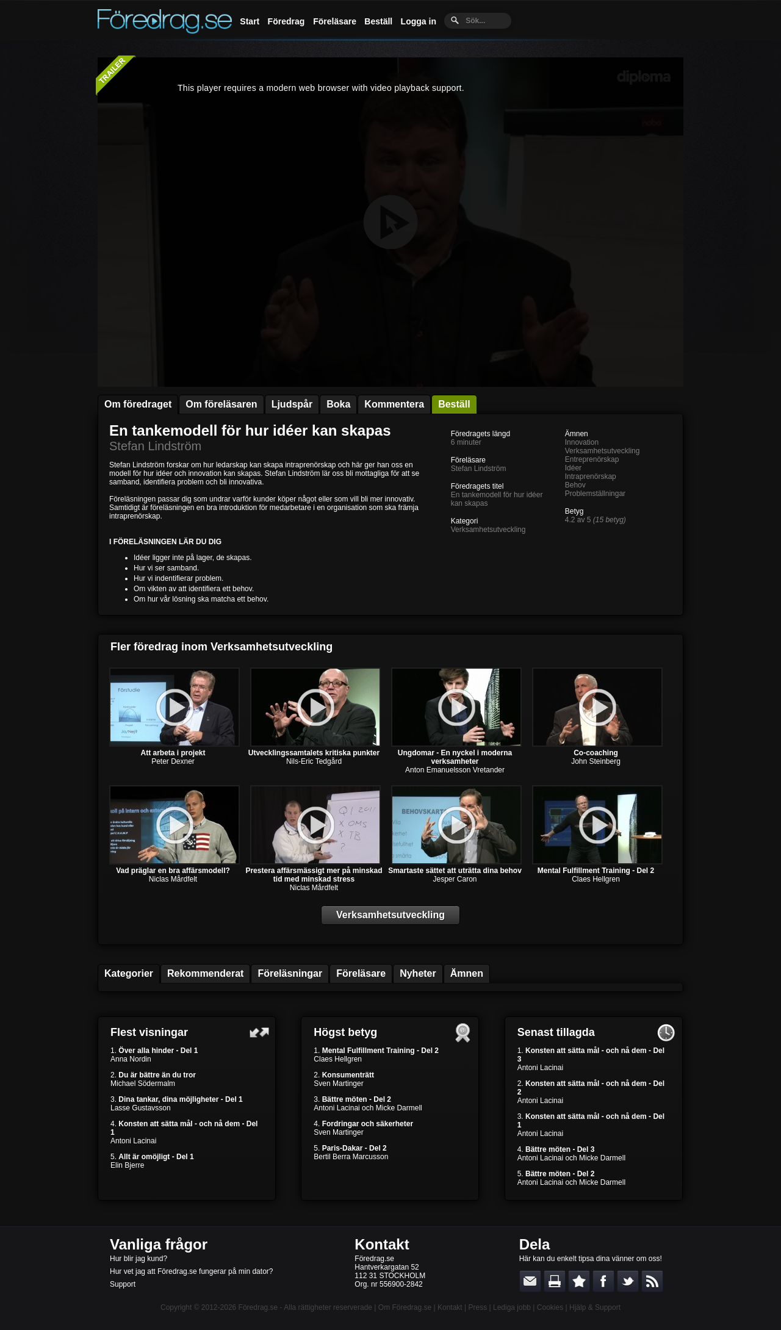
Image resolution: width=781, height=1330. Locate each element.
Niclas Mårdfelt (173, 879)
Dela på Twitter (628, 1281)
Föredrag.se (258, 1307)
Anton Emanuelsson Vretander (455, 770)
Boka (338, 404)
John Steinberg (596, 761)
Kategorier (128, 973)
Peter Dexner (173, 761)
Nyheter (418, 973)
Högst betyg (345, 1032)
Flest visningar (149, 1032)
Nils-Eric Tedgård (314, 761)
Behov (575, 485)
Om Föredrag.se (404, 1307)
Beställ (378, 21)
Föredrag (286, 21)
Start (249, 21)
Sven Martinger (338, 1083)
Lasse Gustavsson (140, 1108)
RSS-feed (652, 1281)
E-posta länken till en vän (530, 1281)
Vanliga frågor (158, 1244)
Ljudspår (292, 404)
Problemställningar (595, 493)
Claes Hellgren (596, 879)
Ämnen (466, 973)
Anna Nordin (130, 1059)
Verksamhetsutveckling (488, 529)
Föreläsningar (289, 973)
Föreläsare (334, 21)
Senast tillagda (556, 1032)
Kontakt (382, 1244)
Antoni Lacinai (133, 1141)
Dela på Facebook (603, 1281)
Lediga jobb (512, 1307)
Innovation (582, 442)
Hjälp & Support (595, 1307)
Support (122, 1284)
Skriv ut (555, 1281)
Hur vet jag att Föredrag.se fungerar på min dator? (191, 1271)
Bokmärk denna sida (579, 1281)
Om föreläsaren (221, 404)
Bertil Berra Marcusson (351, 1156)
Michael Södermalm (142, 1083)
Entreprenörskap (592, 459)
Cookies (550, 1307)
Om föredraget (137, 404)
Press (477, 1307)
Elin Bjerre (127, 1165)
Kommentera (394, 404)
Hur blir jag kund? (138, 1258)
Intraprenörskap (590, 476)
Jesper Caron (455, 879)
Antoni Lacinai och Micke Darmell (368, 1108)
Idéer (573, 468)
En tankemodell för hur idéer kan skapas (249, 430)
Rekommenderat (205, 973)
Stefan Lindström (155, 446)
